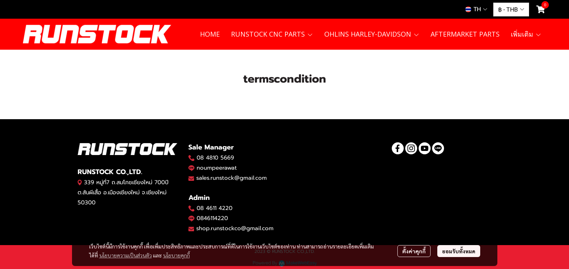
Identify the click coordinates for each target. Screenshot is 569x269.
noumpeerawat (217, 168)
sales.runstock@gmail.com (231, 178)
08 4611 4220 (214, 208)
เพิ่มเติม (526, 34)
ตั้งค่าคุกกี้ (414, 251)
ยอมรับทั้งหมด (458, 251)
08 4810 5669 (215, 158)
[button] (476, 9)
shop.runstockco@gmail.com (234, 228)
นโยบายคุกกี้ (176, 255)
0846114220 (212, 218)
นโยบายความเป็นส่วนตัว (125, 255)
